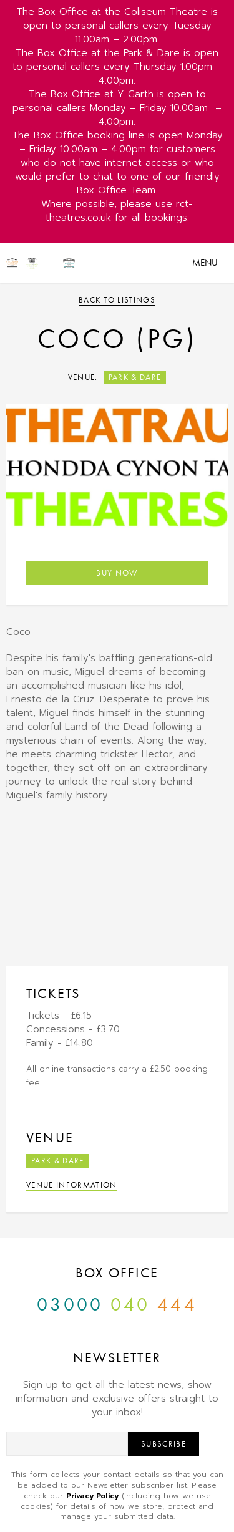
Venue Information (71, 1185)
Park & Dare (135, 377)
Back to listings (117, 299)
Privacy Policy (92, 1495)
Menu (205, 262)
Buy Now (116, 573)
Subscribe (163, 1443)
